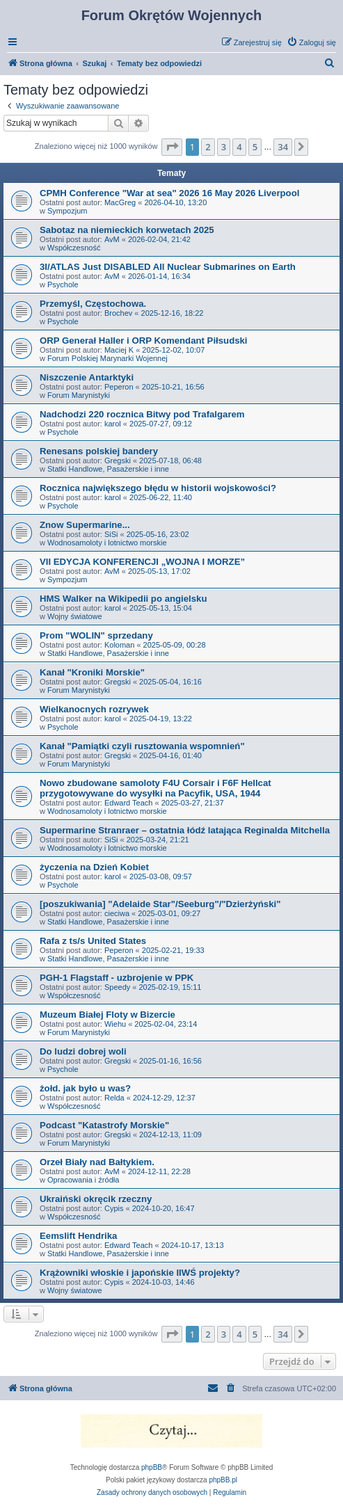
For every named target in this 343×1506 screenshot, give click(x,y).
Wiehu (115, 1024)
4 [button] (239, 147)
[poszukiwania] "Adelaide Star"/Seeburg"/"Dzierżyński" (160, 904)
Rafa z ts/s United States (93, 941)
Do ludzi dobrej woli (83, 1051)
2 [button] (207, 147)
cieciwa (116, 913)
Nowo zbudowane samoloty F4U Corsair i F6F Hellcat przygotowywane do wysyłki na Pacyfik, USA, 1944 (155, 788)
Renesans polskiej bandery (99, 451)
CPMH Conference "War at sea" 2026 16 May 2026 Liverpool (169, 193)
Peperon (119, 387)
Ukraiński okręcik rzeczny (96, 1199)
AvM (112, 239)
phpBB (151, 1467)
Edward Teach (128, 803)
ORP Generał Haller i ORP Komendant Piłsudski (144, 340)
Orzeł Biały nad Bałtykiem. (97, 1162)
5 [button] (255, 147)
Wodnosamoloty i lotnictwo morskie (107, 542)
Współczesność (73, 247)
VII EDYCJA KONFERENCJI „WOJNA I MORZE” (142, 561)
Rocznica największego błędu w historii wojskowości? (158, 488)
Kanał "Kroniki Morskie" (92, 672)
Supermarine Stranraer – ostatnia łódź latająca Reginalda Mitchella (185, 830)
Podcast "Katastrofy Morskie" (104, 1125)
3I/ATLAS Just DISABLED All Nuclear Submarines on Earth (168, 267)
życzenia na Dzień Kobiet (94, 867)
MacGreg (120, 202)
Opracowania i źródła (83, 1180)
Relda (114, 1098)
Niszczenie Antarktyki (87, 377)
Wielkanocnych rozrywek (94, 709)
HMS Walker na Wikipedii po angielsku (123, 598)
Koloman (119, 645)
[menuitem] (311, 42)
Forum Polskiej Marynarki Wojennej (107, 358)
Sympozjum (67, 211)
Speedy (117, 987)
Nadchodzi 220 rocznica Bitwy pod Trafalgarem (142, 414)
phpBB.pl (223, 1480)
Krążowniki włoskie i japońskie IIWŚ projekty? (140, 1272)
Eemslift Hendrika (78, 1236)
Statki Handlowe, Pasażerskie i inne (108, 469)
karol (112, 423)
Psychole (63, 284)
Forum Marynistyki (78, 395)
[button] (171, 146)
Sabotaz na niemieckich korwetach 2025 (127, 230)
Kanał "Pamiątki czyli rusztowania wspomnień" (142, 746)
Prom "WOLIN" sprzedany (96, 635)
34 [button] (283, 147)
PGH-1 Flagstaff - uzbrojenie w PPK (116, 977)
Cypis (114, 1208)
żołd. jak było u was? (85, 1088)
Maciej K (119, 350)
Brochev (118, 313)
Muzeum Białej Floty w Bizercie (107, 1014)
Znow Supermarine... (85, 525)
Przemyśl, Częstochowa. (93, 303)
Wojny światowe (74, 616)
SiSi (111, 534)
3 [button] (223, 147)
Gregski (117, 460)
